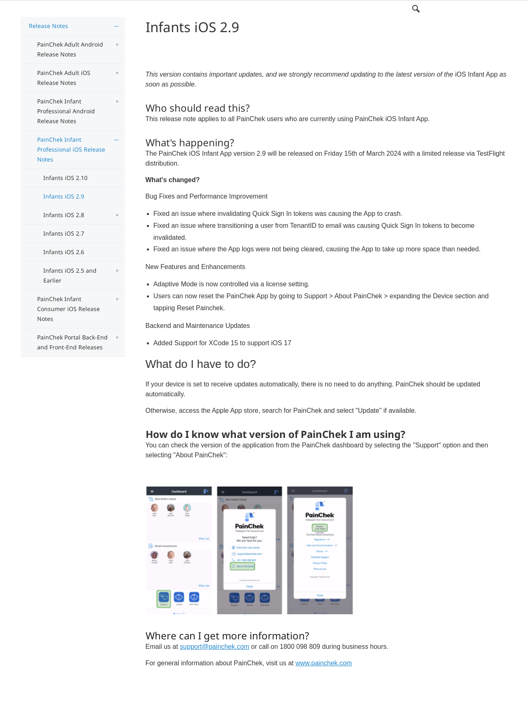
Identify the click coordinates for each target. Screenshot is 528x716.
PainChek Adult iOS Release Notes (63, 78)
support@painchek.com (214, 646)
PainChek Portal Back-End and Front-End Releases (72, 342)
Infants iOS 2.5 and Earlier (70, 275)
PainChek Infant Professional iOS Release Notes (71, 149)
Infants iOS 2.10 (65, 178)
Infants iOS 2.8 (63, 215)
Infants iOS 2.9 (63, 196)
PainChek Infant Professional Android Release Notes (66, 111)
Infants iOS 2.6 (63, 252)
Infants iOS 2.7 (63, 233)
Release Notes (48, 26)
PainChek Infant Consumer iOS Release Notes (68, 309)
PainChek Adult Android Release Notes (70, 49)
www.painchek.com (323, 663)
